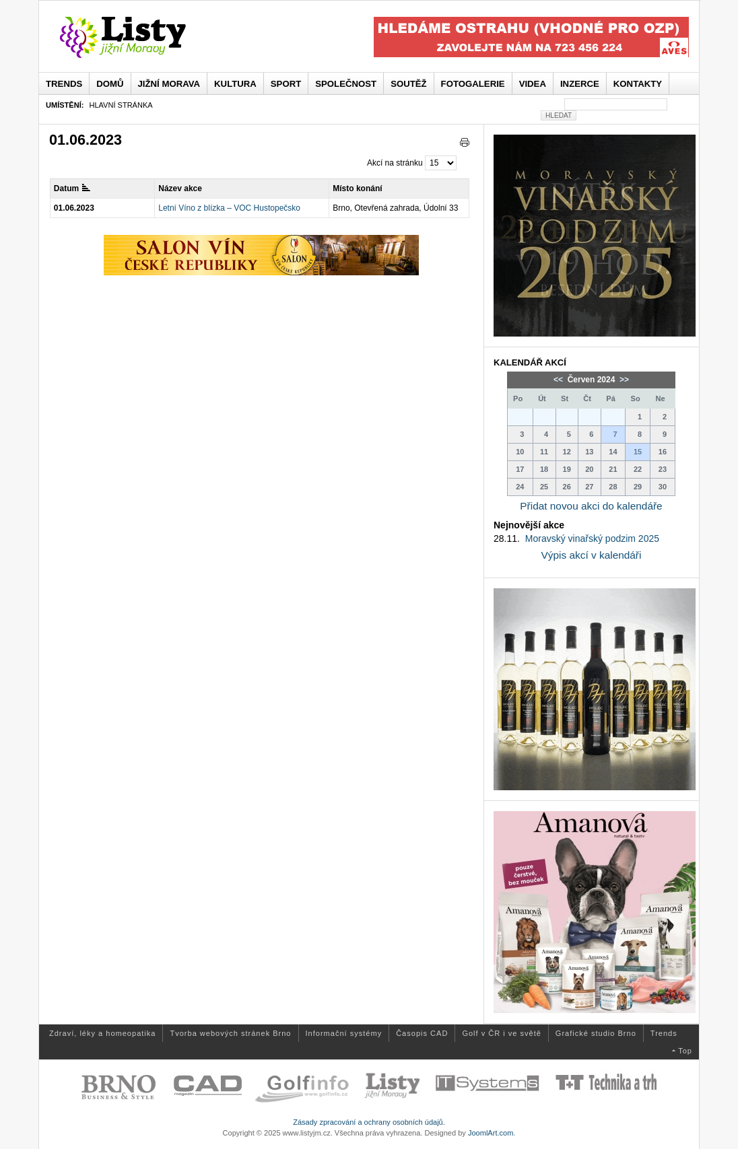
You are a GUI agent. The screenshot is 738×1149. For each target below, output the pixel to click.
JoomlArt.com (490, 1133)
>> (623, 379)
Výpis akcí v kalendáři (591, 555)
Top (685, 1051)
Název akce (180, 188)
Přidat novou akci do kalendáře (591, 506)
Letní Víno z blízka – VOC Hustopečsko (229, 208)
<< (559, 379)
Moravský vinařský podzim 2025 (592, 538)
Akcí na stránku (395, 163)
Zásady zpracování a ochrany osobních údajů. (369, 1122)
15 (638, 452)
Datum (72, 188)
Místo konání (357, 188)
